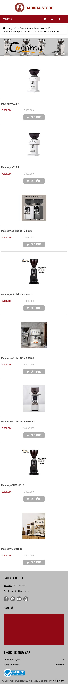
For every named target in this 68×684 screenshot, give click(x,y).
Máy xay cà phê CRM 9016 (16, 230)
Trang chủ (9, 28)
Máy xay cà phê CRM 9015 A (17, 358)
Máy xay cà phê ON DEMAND (18, 421)
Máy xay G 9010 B (11, 548)
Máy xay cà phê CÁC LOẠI (19, 31)
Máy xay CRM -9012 (12, 485)
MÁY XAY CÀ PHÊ (43, 28)
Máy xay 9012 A (10, 103)
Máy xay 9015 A (10, 167)
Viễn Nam (58, 680)
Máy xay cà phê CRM (48, 31)
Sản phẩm (25, 28)
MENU (7, 19)
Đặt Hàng (34, 117)
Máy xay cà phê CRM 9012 (16, 294)
